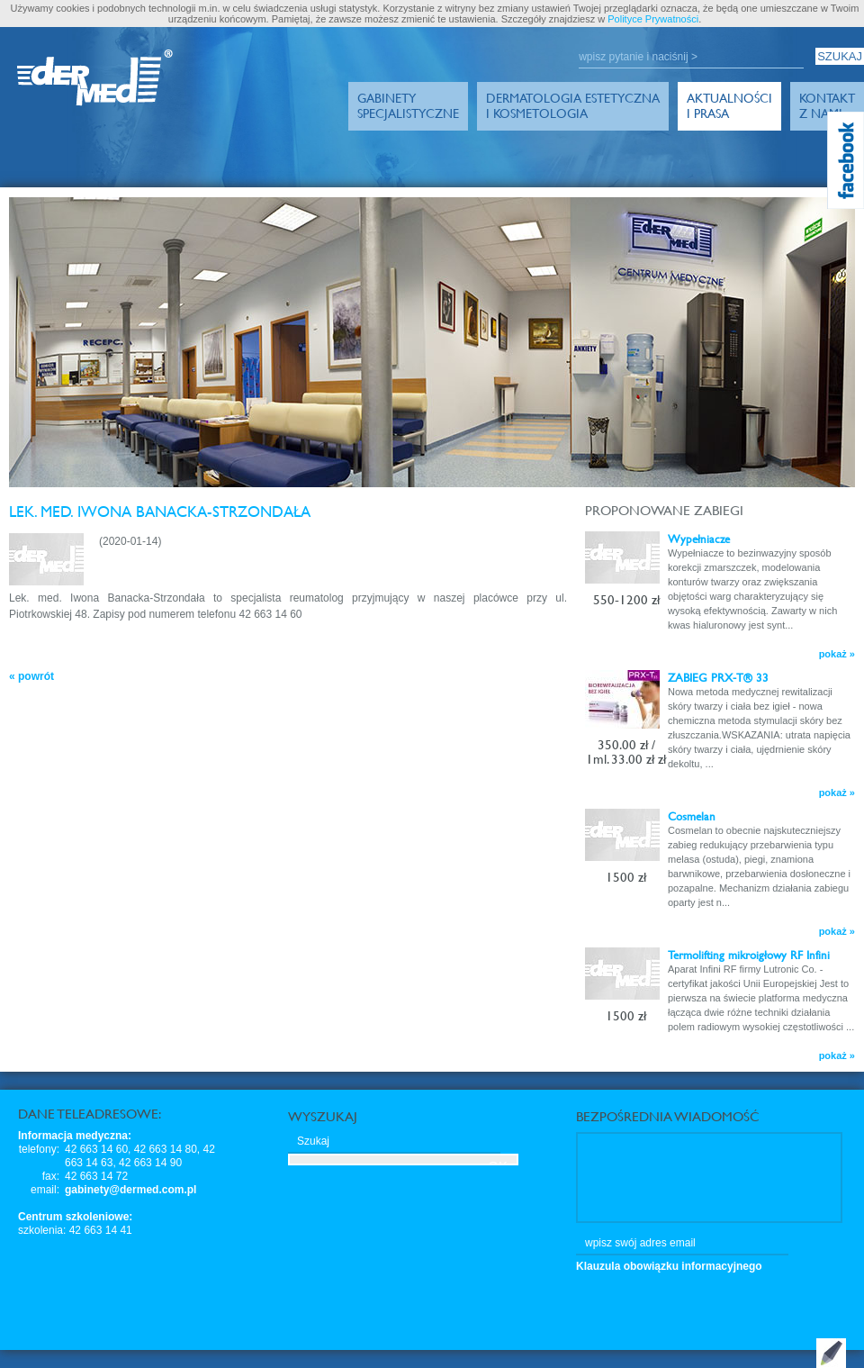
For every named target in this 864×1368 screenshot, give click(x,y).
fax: (50, 1176)
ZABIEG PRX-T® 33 (718, 677)
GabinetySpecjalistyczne (408, 105)
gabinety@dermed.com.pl (130, 1189)
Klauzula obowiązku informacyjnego (669, 1266)
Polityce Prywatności (653, 19)
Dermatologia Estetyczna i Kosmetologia (573, 105)
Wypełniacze (699, 538)
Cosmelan (692, 816)
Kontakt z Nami (827, 105)
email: (45, 1189)
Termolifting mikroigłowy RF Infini (749, 955)
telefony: (39, 1149)
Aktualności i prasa (729, 105)
